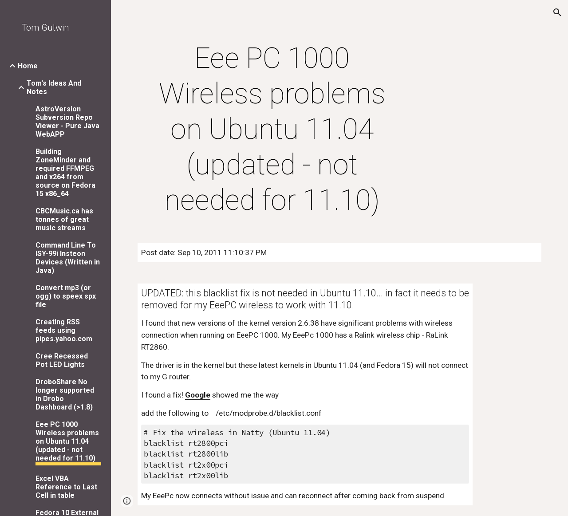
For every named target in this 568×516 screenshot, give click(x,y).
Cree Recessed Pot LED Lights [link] (62, 360)
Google (197, 394)
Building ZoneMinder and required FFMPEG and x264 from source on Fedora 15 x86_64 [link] (65, 172)
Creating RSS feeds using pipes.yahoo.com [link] (64, 330)
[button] (557, 12)
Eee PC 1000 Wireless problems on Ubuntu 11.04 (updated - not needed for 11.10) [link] (67, 441)
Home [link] (28, 66)
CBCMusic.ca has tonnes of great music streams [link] (64, 219)
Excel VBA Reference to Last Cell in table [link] (66, 487)
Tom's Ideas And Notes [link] (54, 87)
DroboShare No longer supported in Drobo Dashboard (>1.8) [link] (65, 394)
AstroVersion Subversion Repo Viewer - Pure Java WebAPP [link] (67, 121)
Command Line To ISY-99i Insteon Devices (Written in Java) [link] (68, 258)
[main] (272, 129)
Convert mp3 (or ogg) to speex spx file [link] (66, 296)
